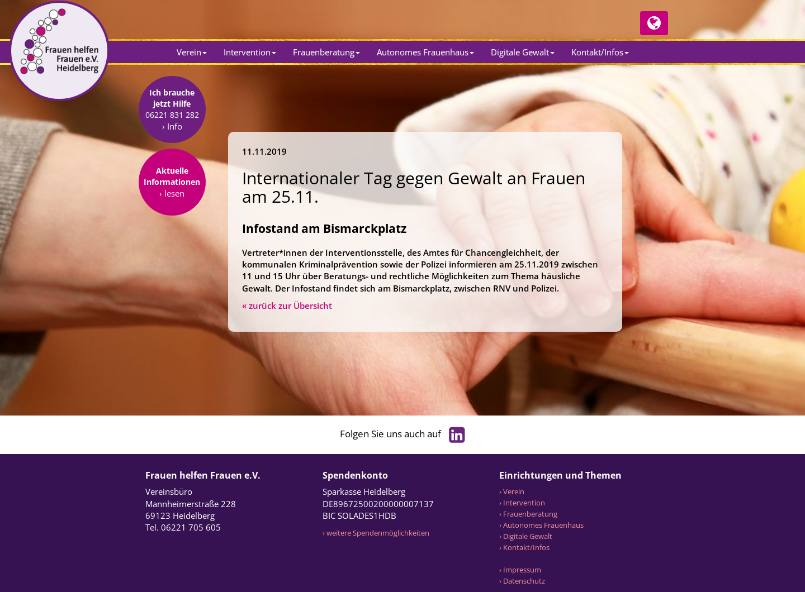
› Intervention (522, 503)
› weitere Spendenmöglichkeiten (376, 533)
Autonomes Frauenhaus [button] (425, 52)
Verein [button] (192, 52)
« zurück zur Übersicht (287, 305)
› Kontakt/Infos (524, 547)
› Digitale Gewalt (525, 536)
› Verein (511, 491)
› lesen (171, 265)
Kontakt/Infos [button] (600, 52)
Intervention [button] (250, 52)
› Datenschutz (522, 581)
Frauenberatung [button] (326, 52)
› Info (172, 198)
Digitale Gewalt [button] (523, 52)
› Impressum (520, 570)
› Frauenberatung (528, 514)
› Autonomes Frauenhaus (541, 525)
